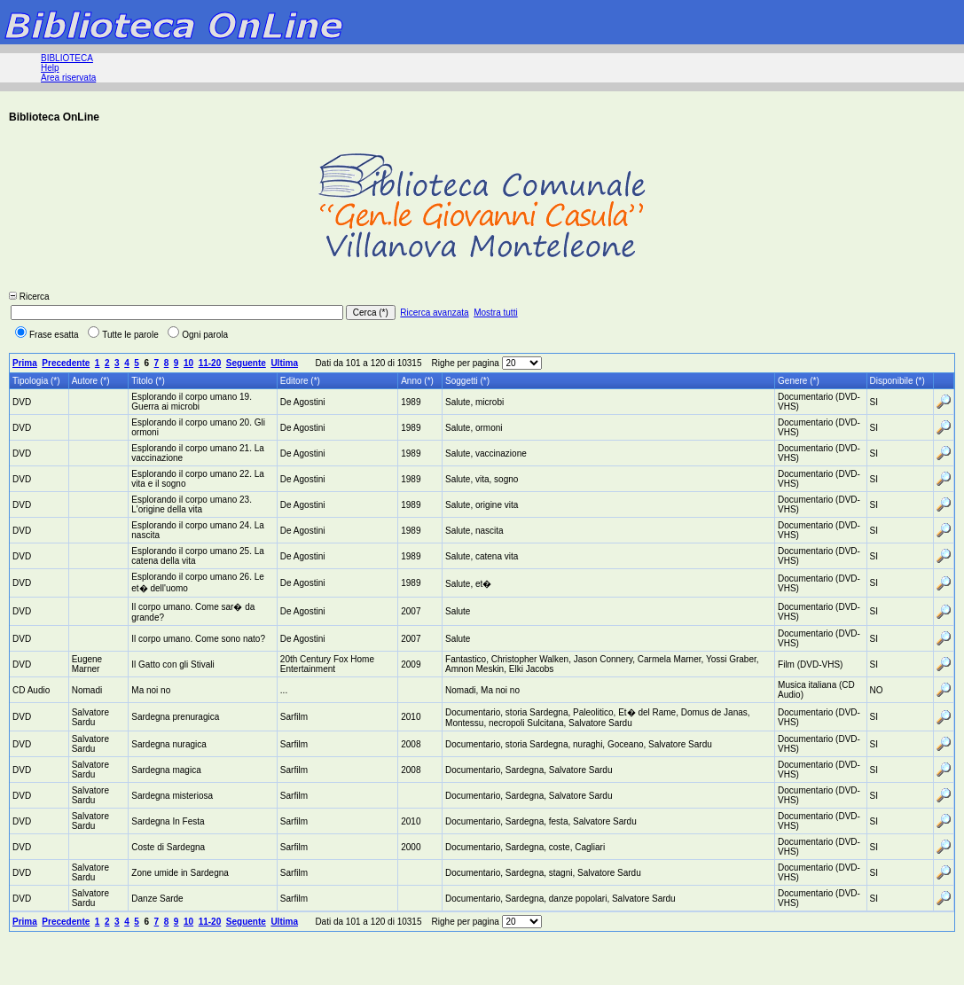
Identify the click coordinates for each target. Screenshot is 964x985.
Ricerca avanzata (434, 312)
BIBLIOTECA (67, 58)
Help (50, 68)
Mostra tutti (495, 312)
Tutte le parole (123, 335)
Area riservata (68, 77)
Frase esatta (47, 335)
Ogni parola (198, 335)
